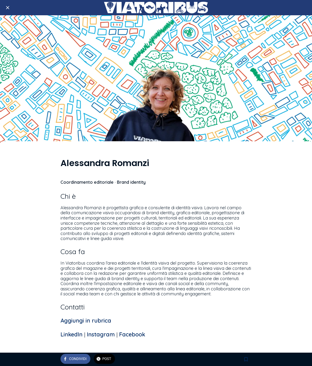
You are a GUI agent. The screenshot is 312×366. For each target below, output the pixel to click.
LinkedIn (72, 334)
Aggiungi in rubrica (85, 320)
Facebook (132, 334)
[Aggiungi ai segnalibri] (246, 359)
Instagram (101, 334)
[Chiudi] (8, 7)
